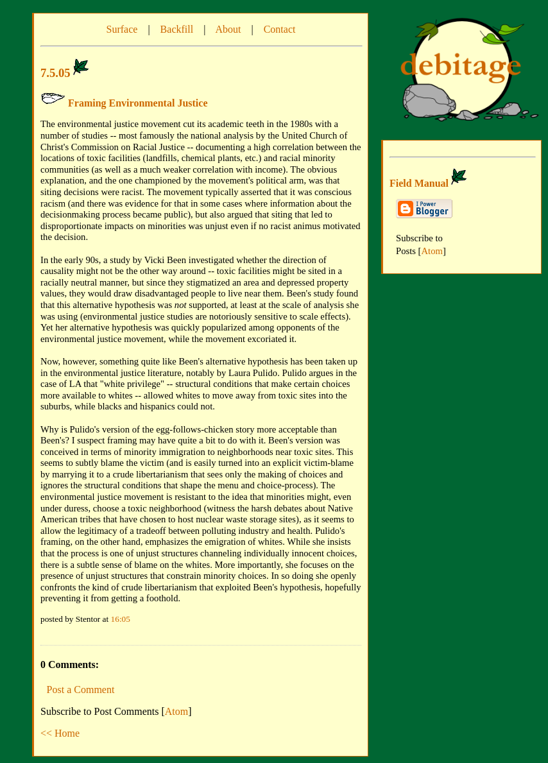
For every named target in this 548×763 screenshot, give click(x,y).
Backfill (177, 29)
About (228, 29)
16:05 (120, 619)
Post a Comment (81, 689)
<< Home (60, 733)
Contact (280, 29)
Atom (176, 711)
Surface (122, 29)
